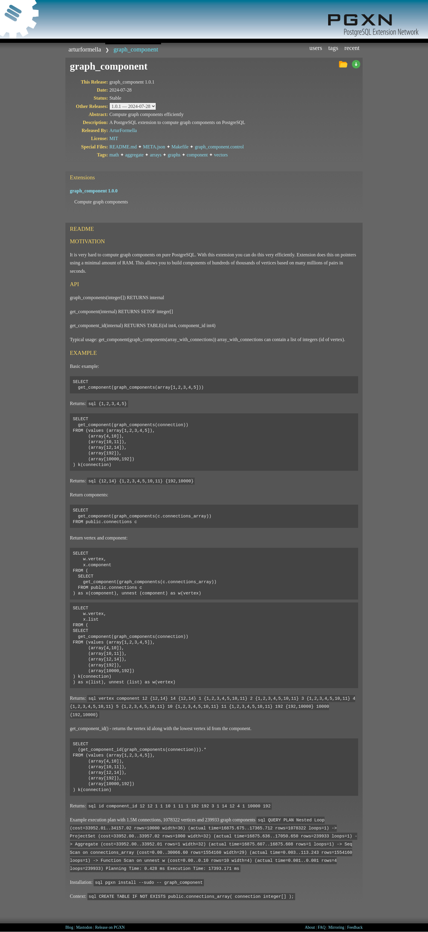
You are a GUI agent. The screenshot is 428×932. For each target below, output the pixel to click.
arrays (155, 154)
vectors (221, 154)
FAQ (321, 927)
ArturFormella (84, 49)
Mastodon (84, 927)
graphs (174, 154)
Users (315, 47)
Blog (69, 927)
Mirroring (336, 927)
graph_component (136, 49)
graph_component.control (219, 146)
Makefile (180, 146)
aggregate (134, 154)
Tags (333, 47)
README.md (123, 146)
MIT (113, 138)
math (114, 154)
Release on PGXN (110, 927)
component (197, 154)
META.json (154, 146)
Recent (352, 47)
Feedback (355, 927)
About (310, 927)
